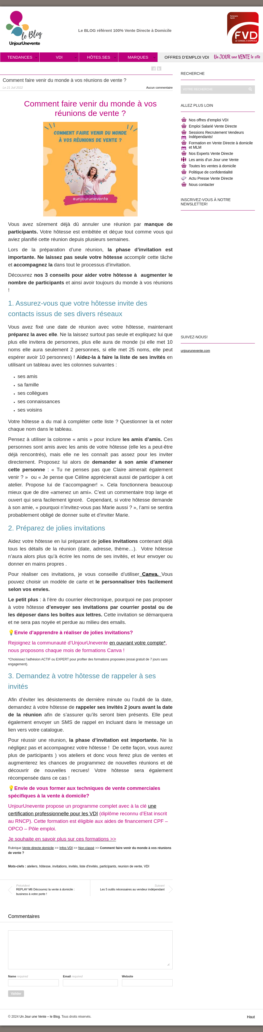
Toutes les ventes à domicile (212, 166)
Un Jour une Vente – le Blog (39, 1016)
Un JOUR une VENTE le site (237, 57)
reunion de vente (130, 866)
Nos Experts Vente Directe (211, 153)
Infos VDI (66, 848)
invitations (59, 866)
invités (73, 866)
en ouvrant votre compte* (137, 643)
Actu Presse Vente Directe (211, 178)
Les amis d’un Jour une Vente (213, 160)
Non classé (86, 848)
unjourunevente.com (195, 351)
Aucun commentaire (159, 87)
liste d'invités (89, 866)
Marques (138, 57)
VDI (59, 57)
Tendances (19, 57)
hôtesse (44, 866)
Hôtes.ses (98, 57)
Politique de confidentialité (211, 172)
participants (108, 866)
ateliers (32, 866)
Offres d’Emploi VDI (187, 57)
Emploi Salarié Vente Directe (213, 126)
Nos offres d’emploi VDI (208, 120)
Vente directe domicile (38, 848)
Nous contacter (201, 184)
